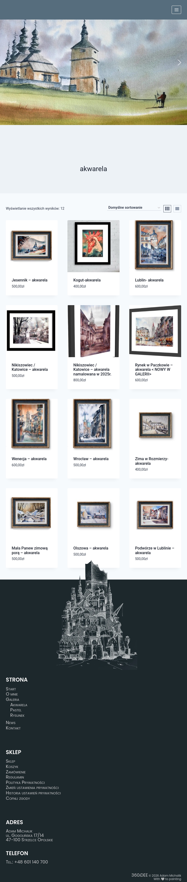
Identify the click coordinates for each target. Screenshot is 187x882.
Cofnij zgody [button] (18, 798)
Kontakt (13, 728)
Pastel (15, 710)
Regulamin (15, 777)
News (11, 723)
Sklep (10, 761)
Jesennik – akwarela (29, 280)
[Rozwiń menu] (176, 10)
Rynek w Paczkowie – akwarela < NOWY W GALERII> (154, 369)
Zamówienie (16, 772)
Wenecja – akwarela (29, 459)
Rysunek (17, 715)
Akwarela (18, 704)
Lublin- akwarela (149, 280)
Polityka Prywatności (25, 782)
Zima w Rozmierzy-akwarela (151, 461)
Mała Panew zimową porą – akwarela (30, 550)
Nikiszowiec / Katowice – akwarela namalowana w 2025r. (92, 369)
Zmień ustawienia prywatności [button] (32, 787)
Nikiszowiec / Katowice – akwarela (30, 367)
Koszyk (12, 766)
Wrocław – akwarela (90, 459)
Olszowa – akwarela (90, 548)
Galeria (12, 699)
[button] (7, 62)
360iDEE (139, 875)
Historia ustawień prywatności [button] (33, 793)
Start (11, 689)
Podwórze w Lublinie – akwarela (154, 550)
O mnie (12, 694)
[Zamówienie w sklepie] (134, 208)
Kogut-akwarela (87, 280)
